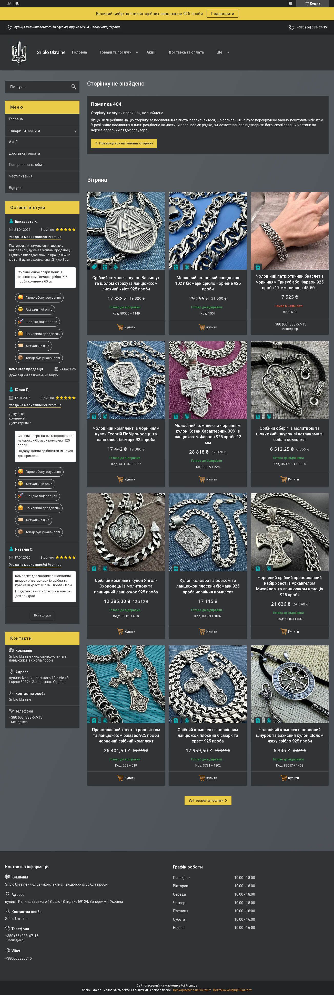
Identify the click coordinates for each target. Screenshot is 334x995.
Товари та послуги (115, 52)
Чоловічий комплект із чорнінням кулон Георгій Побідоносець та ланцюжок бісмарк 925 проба (126, 434)
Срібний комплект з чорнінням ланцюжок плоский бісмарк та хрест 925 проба (208, 735)
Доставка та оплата (186, 52)
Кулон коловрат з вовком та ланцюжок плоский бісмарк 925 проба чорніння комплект (207, 586)
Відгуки (15, 188)
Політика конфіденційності (232, 990)
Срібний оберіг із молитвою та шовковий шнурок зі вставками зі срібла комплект (289, 434)
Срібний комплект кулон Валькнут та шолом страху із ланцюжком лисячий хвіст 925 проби (126, 283)
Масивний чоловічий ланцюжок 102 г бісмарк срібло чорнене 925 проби (208, 283)
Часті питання (21, 176)
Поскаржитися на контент (192, 990)
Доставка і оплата (24, 153)
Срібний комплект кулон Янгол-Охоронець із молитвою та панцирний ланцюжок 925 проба (126, 586)
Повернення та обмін (27, 165)
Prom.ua (191, 985)
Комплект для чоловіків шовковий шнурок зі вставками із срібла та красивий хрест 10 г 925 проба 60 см (43, 580)
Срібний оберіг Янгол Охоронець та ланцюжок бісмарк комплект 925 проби (45, 440)
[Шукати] (73, 87)
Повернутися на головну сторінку (126, 143)
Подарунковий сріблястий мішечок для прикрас (45, 453)
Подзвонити (222, 13)
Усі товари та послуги (206, 800)
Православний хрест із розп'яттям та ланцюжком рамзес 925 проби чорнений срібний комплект (126, 735)
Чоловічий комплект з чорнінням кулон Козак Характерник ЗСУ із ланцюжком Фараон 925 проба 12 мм (208, 434)
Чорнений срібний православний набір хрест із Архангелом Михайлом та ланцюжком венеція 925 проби (289, 586)
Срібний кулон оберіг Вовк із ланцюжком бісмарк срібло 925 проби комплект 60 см (42, 276)
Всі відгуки (42, 615)
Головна (79, 52)
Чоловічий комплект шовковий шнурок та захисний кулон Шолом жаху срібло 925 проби (289, 735)
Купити (130, 327)
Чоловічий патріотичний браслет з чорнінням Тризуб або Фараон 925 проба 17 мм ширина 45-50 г (290, 282)
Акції (151, 52)
